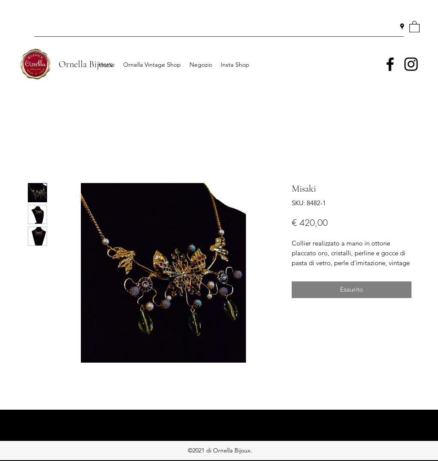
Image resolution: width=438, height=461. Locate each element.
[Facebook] (390, 64)
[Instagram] (411, 64)
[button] (414, 26)
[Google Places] (402, 26)
